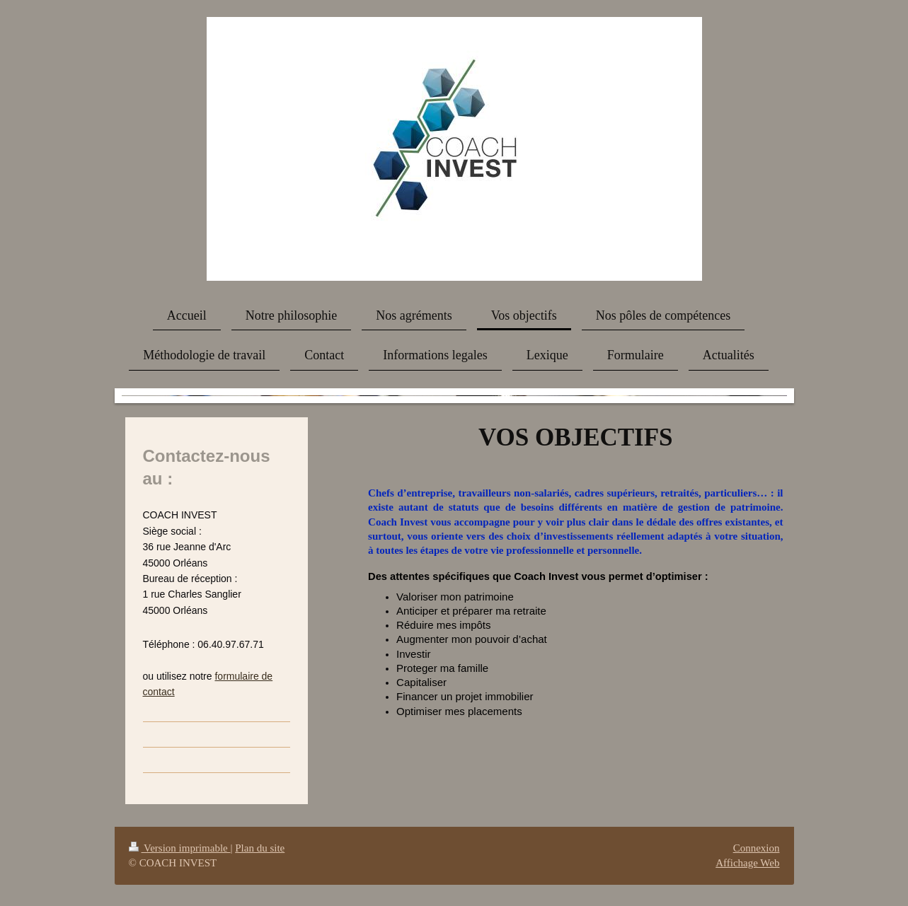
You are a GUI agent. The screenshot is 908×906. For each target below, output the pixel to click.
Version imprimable (180, 848)
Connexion (756, 848)
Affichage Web (747, 863)
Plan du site (260, 848)
